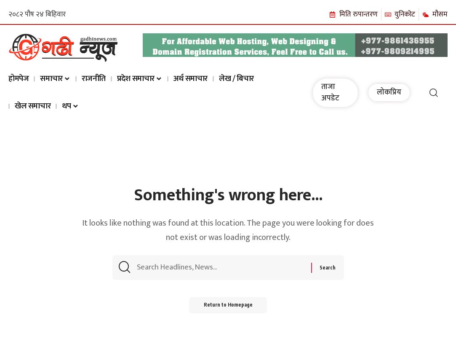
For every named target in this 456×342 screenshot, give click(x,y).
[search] (433, 93)
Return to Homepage (228, 308)
